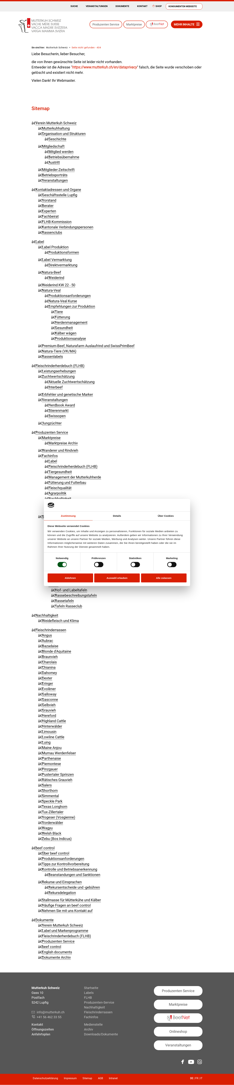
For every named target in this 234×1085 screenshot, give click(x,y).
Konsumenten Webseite (183, 6)
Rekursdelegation (62, 893)
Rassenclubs (52, 232)
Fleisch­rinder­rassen (50, 630)
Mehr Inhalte (184, 24)
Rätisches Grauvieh (57, 780)
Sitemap (87, 1078)
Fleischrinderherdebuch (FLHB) (73, 466)
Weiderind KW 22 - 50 (58, 285)
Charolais (49, 662)
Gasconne (50, 700)
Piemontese (51, 764)
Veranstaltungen (97, 6)
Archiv (88, 1029)
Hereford (49, 716)
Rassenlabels (52, 357)
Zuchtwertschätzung (58, 376)
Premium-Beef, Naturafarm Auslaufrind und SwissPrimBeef (88, 346)
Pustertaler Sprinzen (58, 774)
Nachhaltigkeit (46, 615)
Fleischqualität (60, 488)
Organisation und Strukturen (64, 134)
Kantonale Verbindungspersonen (67, 227)
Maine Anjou (52, 748)
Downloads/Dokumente (101, 1034)
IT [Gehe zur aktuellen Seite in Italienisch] (201, 1078)
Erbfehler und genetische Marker (67, 394)
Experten (49, 211)
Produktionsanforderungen (69, 296)
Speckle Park (52, 801)
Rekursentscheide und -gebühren (74, 887)
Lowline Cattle (53, 737)
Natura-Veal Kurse (62, 301)
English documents (57, 952)
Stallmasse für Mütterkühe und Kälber (71, 900)
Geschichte (57, 139)
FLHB (88, 998)
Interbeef (55, 387)
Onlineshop (178, 1032)
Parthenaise (51, 758)
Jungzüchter (52, 423)
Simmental (50, 796)
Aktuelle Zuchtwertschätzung (71, 382)
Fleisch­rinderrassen (98, 1012)
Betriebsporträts (54, 175)
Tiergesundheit (60, 472)
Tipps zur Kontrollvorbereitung (65, 864)
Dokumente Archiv (56, 957)
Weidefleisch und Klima (60, 621)
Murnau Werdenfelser (59, 753)
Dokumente (122, 6)
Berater (47, 206)
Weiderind (56, 278)
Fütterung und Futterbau (67, 483)
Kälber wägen (65, 333)
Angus (47, 635)
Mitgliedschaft (53, 146)
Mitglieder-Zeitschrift (58, 170)
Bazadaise (50, 646)
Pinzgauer (50, 769)
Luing (46, 742)
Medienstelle (93, 1024)
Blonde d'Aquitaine (56, 651)
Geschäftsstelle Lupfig (59, 195)
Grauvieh (49, 710)
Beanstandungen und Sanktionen (74, 875)
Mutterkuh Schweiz (57, 47)
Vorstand (49, 200)
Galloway (49, 694)
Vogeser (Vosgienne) (58, 817)
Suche (74, 6)
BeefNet (157, 24)
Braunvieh (50, 657)
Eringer (47, 683)
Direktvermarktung (62, 265)
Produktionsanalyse (70, 339)
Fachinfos (50, 456)
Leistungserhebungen (59, 371)
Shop (159, 6)
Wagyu (47, 828)
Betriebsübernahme (63, 157)
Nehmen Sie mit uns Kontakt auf (67, 911)
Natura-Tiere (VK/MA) (59, 351)
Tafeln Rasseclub (68, 606)
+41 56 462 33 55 (49, 1017)
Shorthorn (50, 791)
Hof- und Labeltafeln (71, 590)
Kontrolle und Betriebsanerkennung (69, 869)
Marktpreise (134, 24)
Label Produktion (55, 247)
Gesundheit (64, 328)
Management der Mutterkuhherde (74, 477)
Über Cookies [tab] (166, 515)
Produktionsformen (63, 252)
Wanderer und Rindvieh (60, 450)
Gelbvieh (49, 705)
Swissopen (57, 416)
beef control (45, 848)
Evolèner (49, 689)
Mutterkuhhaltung (56, 128)
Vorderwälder (52, 823)
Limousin (49, 732)
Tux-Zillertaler (52, 812)
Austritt (54, 162)
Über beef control (55, 853)
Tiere (59, 312)
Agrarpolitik (57, 493)
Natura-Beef (51, 272)
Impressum (70, 1078)
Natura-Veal (51, 290)
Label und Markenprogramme (65, 931)
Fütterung (62, 317)
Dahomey (49, 673)
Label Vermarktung (57, 260)
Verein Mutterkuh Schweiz (56, 123)
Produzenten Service (105, 24)
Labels (89, 993)
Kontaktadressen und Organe (58, 190)
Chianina (49, 667)
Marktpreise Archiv (63, 443)
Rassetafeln (64, 601)
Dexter (47, 678)
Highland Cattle (54, 721)
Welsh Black (51, 833)
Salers (47, 785)
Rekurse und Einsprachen (62, 882)
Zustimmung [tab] (68, 515)
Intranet (113, 1078)
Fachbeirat (50, 216)
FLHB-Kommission (57, 222)
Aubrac (47, 641)
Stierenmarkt (58, 411)
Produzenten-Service (99, 1002)
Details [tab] (117, 515)
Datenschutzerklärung (45, 1078)
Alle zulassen (163, 578)
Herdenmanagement (71, 322)
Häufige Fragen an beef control (66, 905)
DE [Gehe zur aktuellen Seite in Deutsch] (191, 1078)
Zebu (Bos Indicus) (57, 839)
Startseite (91, 988)
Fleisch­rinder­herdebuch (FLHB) (59, 366)
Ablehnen (70, 578)
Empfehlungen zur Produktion (71, 306)
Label (39, 242)
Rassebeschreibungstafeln (76, 595)
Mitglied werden (60, 152)
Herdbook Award (61, 405)
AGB (100, 1078)
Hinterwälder (52, 726)
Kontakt (142, 6)
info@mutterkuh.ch (51, 1012)
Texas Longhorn (54, 807)
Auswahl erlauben (117, 578)
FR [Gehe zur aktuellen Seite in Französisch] (196, 1078)
